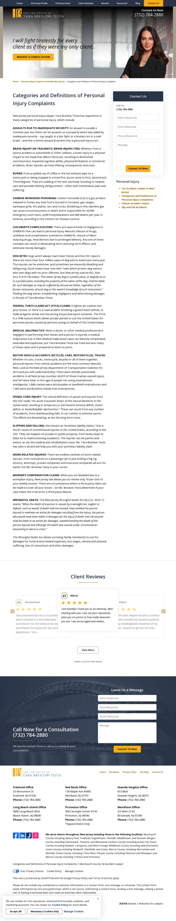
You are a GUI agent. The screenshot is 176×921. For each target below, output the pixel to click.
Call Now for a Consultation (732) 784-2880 (46, 732)
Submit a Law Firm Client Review (88, 661)
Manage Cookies (74, 871)
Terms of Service (102, 878)
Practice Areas (63, 3)
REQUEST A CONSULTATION (33, 57)
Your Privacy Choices (28, 871)
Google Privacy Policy (76, 878)
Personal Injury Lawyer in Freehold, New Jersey (43, 81)
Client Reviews (85, 3)
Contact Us (153, 3)
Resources (122, 3)
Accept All (15, 911)
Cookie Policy (54, 871)
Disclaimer (114, 772)
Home (20, 3)
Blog (137, 3)
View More (88, 650)
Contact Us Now (152, 10)
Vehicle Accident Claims (135, 203)
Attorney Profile (39, 3)
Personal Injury (127, 181)
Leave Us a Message (127, 689)
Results (105, 3)
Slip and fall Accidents (134, 207)
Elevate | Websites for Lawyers (141, 903)
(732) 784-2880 (149, 14)
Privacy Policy (130, 772)
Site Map (144, 772)
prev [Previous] (12, 613)
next (163, 613)
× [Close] (98, 898)
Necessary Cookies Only (45, 911)
